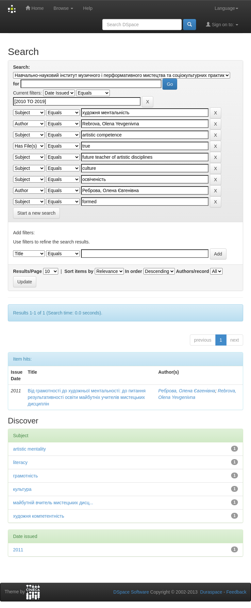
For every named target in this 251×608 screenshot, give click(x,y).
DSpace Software (131, 592)
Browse (64, 8)
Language (226, 8)
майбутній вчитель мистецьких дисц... (53, 502)
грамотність (25, 475)
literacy (20, 462)
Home (34, 8)
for (16, 83)
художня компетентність (38, 516)
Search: (21, 67)
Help (87, 8)
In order (133, 271)
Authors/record (192, 271)
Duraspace (211, 592)
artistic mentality (29, 449)
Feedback (236, 592)
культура (22, 489)
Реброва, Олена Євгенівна (186, 390)
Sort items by (78, 271)
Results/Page (27, 271)
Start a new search (36, 213)
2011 (18, 549)
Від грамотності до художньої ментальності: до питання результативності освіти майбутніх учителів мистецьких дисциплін (87, 397)
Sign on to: (222, 24)
